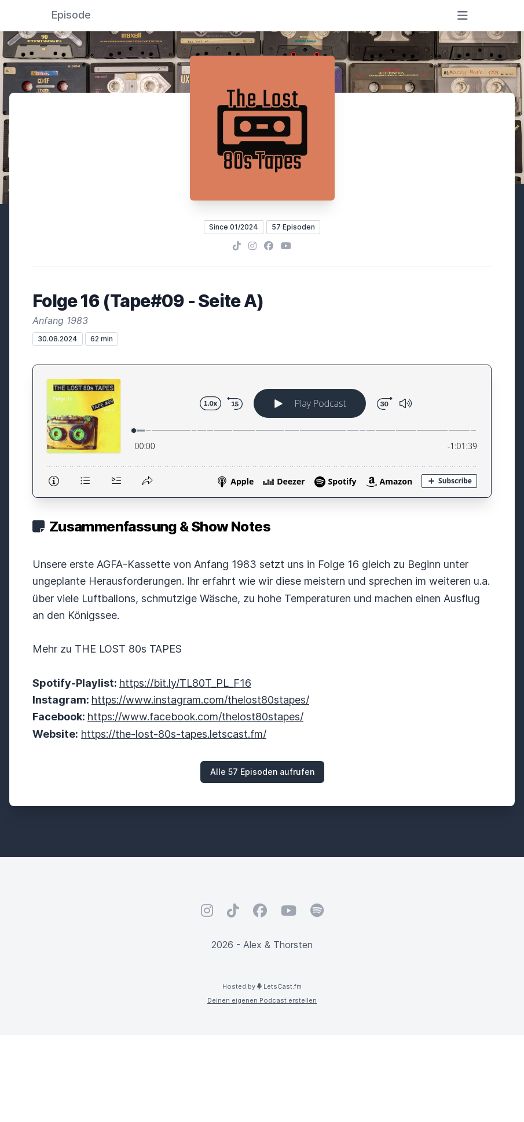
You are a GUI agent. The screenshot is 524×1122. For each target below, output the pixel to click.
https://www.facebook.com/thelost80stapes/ (195, 717)
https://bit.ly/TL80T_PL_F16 (185, 683)
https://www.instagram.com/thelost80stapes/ (200, 700)
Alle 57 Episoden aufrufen (262, 772)
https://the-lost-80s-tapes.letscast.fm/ (173, 734)
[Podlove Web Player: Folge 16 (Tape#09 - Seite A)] (262, 431)
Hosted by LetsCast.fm (262, 986)
